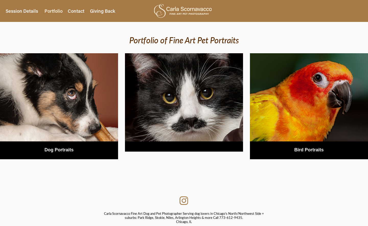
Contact (76, 11)
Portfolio (53, 11)
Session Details (22, 11)
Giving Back (102, 11)
